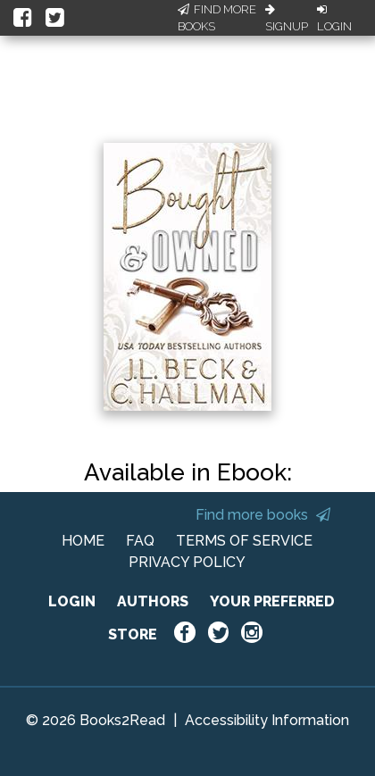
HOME (83, 540)
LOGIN (72, 601)
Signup (286, 19)
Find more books (263, 514)
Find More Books (217, 18)
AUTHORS (152, 601)
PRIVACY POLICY (187, 562)
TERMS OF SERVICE (244, 540)
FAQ (140, 540)
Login (334, 19)
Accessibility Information (267, 720)
